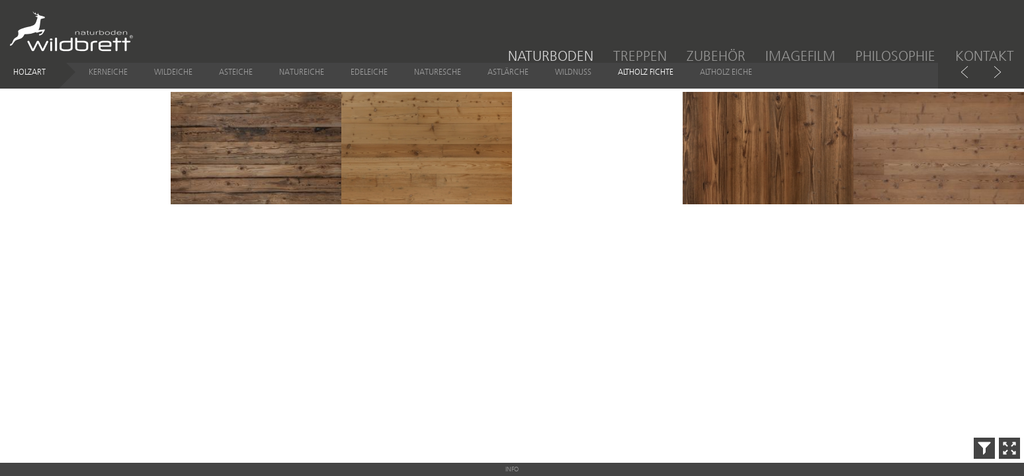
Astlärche (508, 82)
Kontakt (984, 56)
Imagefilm (800, 56)
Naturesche (437, 82)
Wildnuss (573, 82)
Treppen (640, 56)
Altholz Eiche (726, 82)
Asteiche (236, 82)
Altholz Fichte (645, 82)
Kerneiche (108, 82)
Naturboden (550, 56)
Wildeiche (173, 82)
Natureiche (301, 82)
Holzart (29, 82)
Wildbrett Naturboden (71, 33)
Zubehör (716, 56)
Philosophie (895, 56)
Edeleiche (369, 82)
